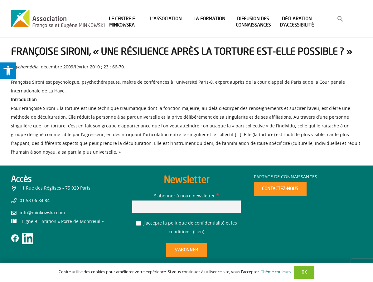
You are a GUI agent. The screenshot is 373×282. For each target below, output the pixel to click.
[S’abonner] (186, 250)
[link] (8, 70)
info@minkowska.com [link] (42, 213)
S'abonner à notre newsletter (186, 196)
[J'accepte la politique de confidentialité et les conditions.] (138, 223)
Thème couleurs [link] (276, 272)
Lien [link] (198, 232)
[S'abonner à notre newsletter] (186, 206)
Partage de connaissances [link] (285, 177)
